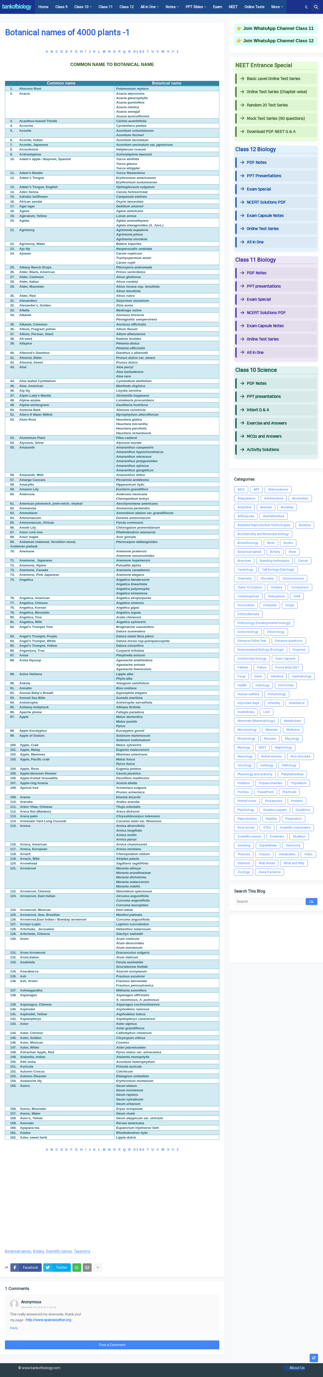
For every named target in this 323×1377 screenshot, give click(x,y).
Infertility (274, 703)
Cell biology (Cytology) (278, 569)
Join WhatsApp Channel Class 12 (278, 40)
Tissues (264, 854)
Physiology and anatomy (255, 774)
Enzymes (299, 649)
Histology (262, 685)
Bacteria (305, 525)
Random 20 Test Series (264, 105)
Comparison (300, 587)
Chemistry (245, 578)
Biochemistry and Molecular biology (263, 534)
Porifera (243, 792)
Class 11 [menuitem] (106, 7)
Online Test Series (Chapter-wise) (273, 91)
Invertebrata (246, 712)
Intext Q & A (254, 410)
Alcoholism (300, 498)
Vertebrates (287, 854)
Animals (266, 507)
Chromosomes (293, 578)
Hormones (285, 685)
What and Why (294, 863)
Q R (127, 51)
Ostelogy (266, 765)
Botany (38, 1251)
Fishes (261, 667)
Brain (292, 552)
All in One (251, 242)
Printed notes (247, 801)
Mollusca (293, 730)
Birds (271, 543)
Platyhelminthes (292, 774)
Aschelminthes (273, 516)
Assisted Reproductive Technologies (264, 525)
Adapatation (246, 498)
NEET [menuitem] (233, 7)
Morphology (246, 738)
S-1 (135, 51)
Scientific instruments (295, 827)
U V (155, 51)
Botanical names (18, 1251)
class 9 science (270, 872)
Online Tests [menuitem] (254, 7)
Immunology (277, 694)
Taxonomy (82, 1251)
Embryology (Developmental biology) (264, 623)
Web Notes (267, 863)
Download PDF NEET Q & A (268, 131)
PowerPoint (266, 792)
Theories (244, 854)
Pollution (244, 783)
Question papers (275, 810)
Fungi (241, 676)
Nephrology (283, 747)
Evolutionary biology (252, 658)
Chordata (267, 578)
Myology (244, 747)
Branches (244, 560)
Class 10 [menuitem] (81, 7)
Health (242, 685)
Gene (258, 676)
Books (288, 543)
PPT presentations (260, 286)
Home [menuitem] (43, 7)
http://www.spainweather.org (48, 1320)
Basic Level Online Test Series (270, 78)
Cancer (303, 560)
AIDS (241, 489)
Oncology (244, 765)
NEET (262, 747)
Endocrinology (248, 632)
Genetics (277, 676)
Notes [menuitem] (171, 7)
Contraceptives (248, 596)
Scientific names (59, 1251)
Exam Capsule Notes (262, 215)
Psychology (246, 810)
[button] (307, 6)
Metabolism (292, 721)
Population (298, 783)
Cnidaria (276, 587)
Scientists (277, 836)
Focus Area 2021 (287, 667)
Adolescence (273, 498)
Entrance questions (289, 641)
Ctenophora (276, 596)
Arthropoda (246, 516)
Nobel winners (271, 756)
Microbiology (247, 730)
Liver (266, 712)
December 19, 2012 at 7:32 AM (38, 1307)
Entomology (275, 632)
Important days (248, 703)
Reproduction (247, 818)
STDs (267, 827)
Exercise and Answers (263, 423)
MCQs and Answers (261, 436)
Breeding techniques (274, 560)
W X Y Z (170, 51)
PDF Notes (253, 162)
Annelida (287, 507)
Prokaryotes (273, 801)
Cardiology (245, 569)
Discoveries (246, 605)
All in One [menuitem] (148, 7)
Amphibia (244, 507)
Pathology (289, 765)
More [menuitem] (275, 7)
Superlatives (268, 845)
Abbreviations (278, 489)
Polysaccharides (270, 783)
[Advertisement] (112, 1205)
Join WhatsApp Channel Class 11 (278, 28)
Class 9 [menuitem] (61, 7)
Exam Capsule (285, 658)
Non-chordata (300, 756)
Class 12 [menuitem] (127, 7)
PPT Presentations (260, 175)
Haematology (301, 676)
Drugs (289, 605)
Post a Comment (112, 1345)
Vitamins (244, 863)
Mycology (292, 738)
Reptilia (271, 818)
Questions (303, 810)
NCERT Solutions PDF (263, 202)
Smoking (244, 845)
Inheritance (296, 703)
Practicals (289, 792)
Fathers (243, 667)
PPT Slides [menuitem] (194, 7)
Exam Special (255, 189)
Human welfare (248, 694)
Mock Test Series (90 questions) (272, 118)
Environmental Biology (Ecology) (261, 649)
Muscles (270, 738)
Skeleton (299, 836)
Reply (14, 1328)
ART (256, 489)
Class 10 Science (250, 587)
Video (308, 854)
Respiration (293, 818)
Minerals (271, 730)
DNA (297, 596)
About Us (297, 1368)
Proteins (297, 801)
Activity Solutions (259, 449)
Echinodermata (248, 614)
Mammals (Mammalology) (256, 721)
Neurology (245, 756)
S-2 (141, 51)
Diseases (270, 605)
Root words (246, 827)
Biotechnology (248, 543)
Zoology (244, 872)
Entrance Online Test (252, 641)
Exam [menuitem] (217, 7)
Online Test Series (259, 228)
